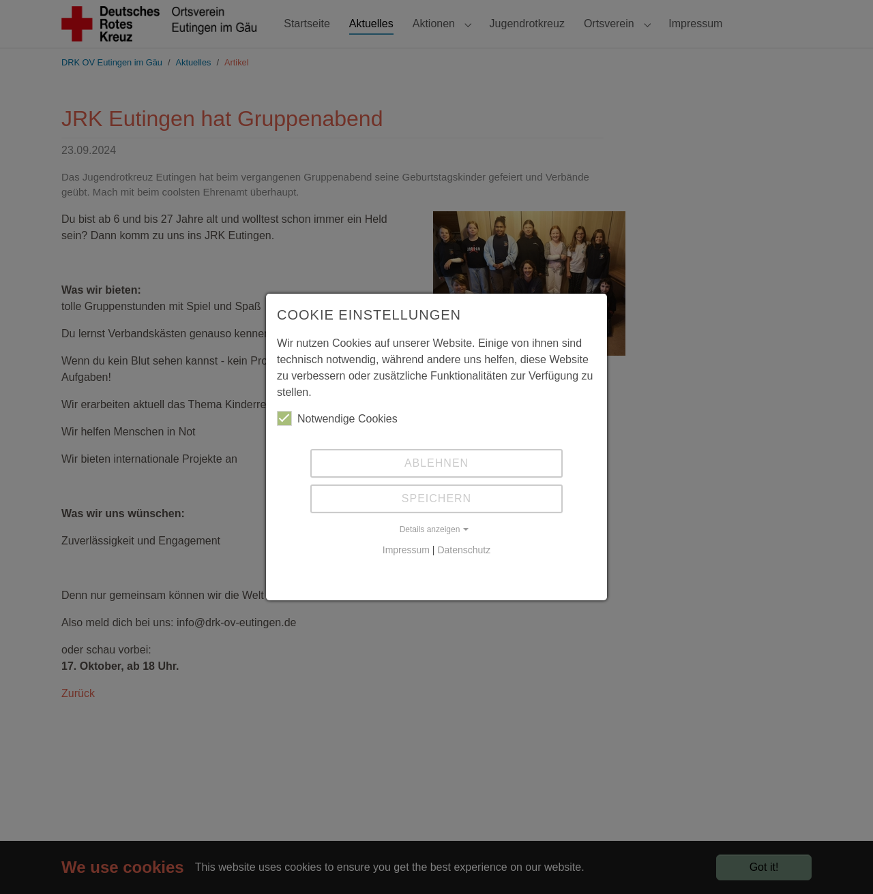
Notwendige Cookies (337, 418)
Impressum (406, 549)
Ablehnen (436, 463)
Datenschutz (463, 549)
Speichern (436, 498)
